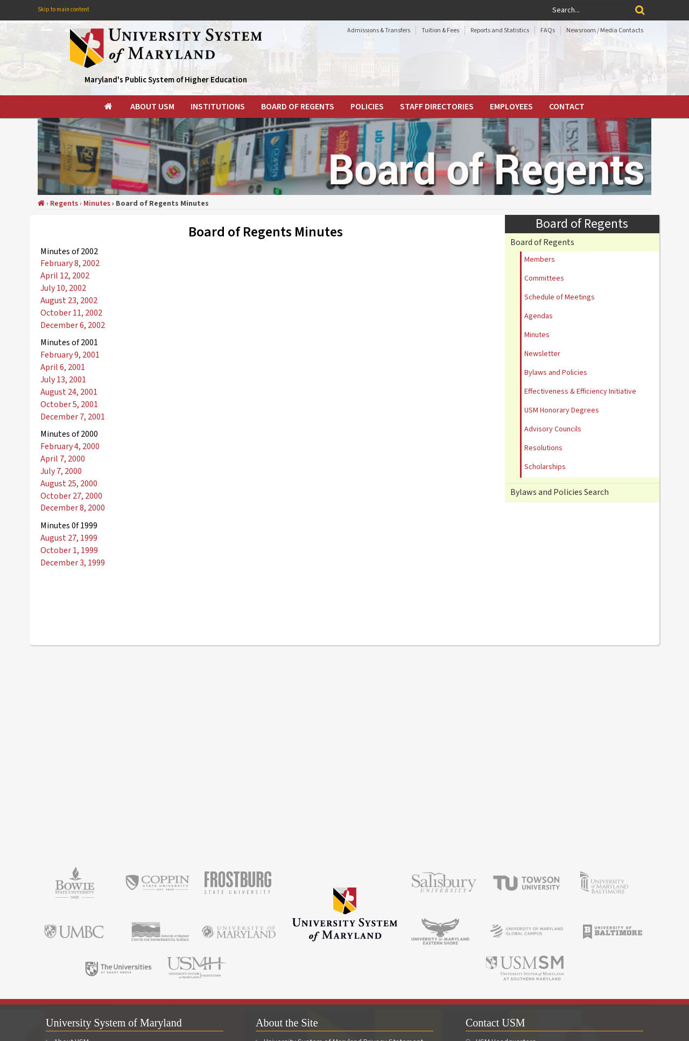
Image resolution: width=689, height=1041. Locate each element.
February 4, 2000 (70, 446)
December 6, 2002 (72, 325)
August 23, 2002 (68, 300)
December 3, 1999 (72, 563)
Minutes (96, 203)
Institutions (218, 107)
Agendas (538, 316)
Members (539, 259)
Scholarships (545, 467)
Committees (544, 278)
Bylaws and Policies (555, 372)
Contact (567, 107)
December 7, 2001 (72, 417)
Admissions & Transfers (378, 30)
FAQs (547, 30)
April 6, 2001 (62, 367)
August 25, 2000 (68, 484)
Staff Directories (437, 107)
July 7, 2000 (61, 471)
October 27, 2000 (71, 496)
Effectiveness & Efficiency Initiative (580, 391)
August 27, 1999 (68, 538)
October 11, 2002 (71, 313)
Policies (367, 107)
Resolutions (543, 448)
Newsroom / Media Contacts (604, 30)
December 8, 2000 (72, 508)
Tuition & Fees (440, 30)
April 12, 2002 (64, 276)
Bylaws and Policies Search (559, 492)
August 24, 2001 (68, 392)
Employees (511, 107)
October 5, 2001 (69, 404)
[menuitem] (109, 106)
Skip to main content (63, 9)
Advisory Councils (552, 429)
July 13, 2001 (63, 380)
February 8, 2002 (70, 263)
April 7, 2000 (62, 459)
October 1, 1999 (69, 550)
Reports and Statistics (499, 30)
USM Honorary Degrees (561, 410)
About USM (152, 107)
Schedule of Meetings (559, 297)
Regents (64, 203)
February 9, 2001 (70, 355)
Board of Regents (297, 107)
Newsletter (542, 353)
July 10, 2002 (63, 288)
